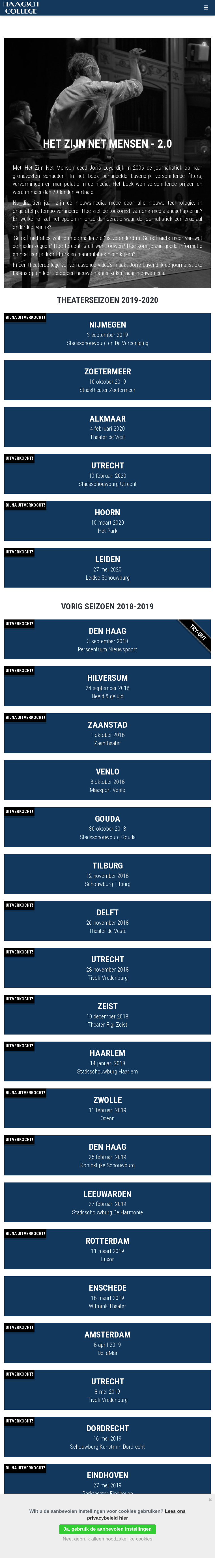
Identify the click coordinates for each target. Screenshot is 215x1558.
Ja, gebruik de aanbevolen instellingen (107, 1529)
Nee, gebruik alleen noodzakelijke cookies (107, 1539)
